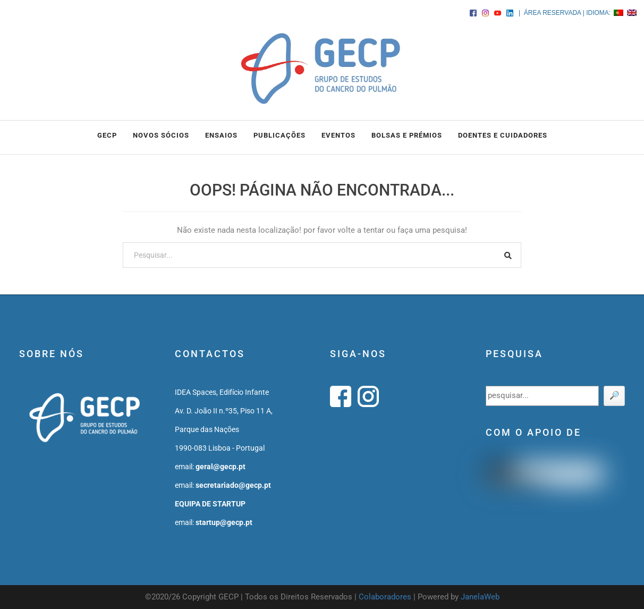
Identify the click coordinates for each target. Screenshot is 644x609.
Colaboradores (385, 597)
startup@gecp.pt (224, 522)
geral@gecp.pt (220, 466)
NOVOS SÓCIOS (161, 135)
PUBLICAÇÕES (279, 135)
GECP (107, 135)
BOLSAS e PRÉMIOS (406, 135)
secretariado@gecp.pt (233, 485)
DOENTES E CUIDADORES (502, 135)
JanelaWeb (480, 597)
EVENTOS (338, 135)
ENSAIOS (221, 135)
